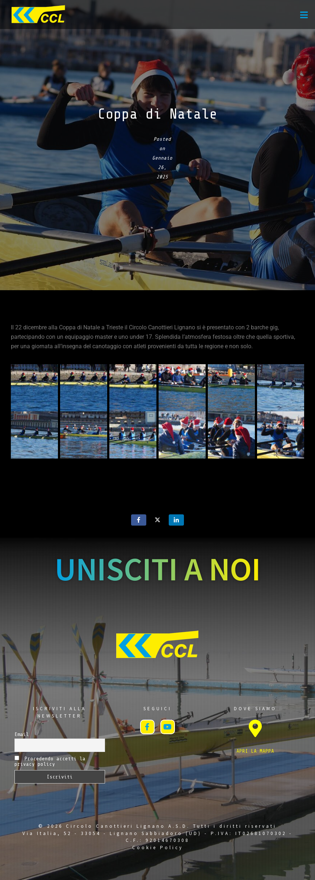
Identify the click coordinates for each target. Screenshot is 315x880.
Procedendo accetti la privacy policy (49, 761)
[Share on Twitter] (157, 520)
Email (21, 734)
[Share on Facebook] (138, 520)
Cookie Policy (157, 847)
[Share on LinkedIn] (176, 520)
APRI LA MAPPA (255, 751)
